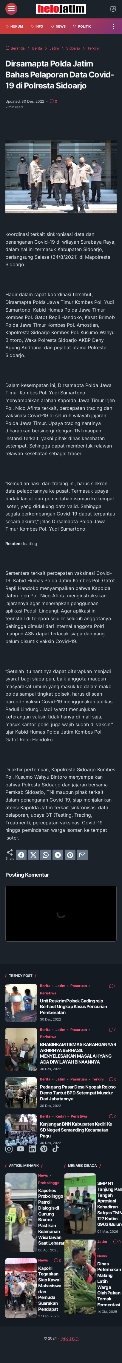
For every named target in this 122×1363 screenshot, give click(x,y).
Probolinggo (48, 1182)
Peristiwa (48, 993)
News (43, 1175)
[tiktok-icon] (55, 1149)
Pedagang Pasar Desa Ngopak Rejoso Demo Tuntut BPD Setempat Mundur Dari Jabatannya (77, 1093)
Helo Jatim (69, 1338)
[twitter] (33, 855)
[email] (82, 855)
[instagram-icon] (9, 1149)
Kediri (60, 1116)
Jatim (60, 985)
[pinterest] (70, 855)
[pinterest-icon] (43, 1149)
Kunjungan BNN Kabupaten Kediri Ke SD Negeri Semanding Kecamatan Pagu (76, 1130)
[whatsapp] (45, 855)
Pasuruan (78, 985)
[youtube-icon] (20, 1149)
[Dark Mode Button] (113, 8)
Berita (45, 985)
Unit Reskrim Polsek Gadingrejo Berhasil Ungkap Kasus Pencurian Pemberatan (73, 1006)
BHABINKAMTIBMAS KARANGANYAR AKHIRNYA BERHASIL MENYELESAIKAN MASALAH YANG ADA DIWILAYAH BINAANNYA (78, 1053)
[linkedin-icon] (32, 1149)
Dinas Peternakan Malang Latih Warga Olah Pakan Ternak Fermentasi (109, 1284)
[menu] (11, 9)
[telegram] (57, 855)
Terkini (98, 1079)
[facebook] (21, 855)
